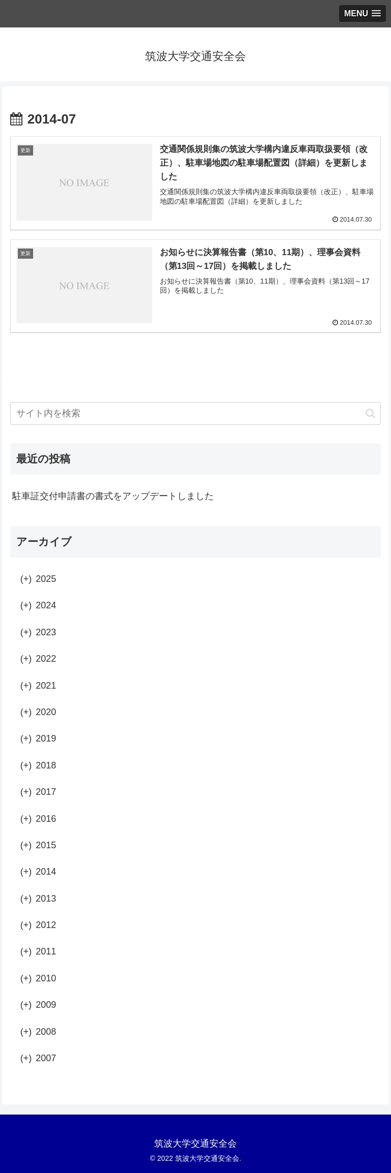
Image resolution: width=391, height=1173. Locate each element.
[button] (370, 413)
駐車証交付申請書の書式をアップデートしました (113, 496)
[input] (195, 413)
